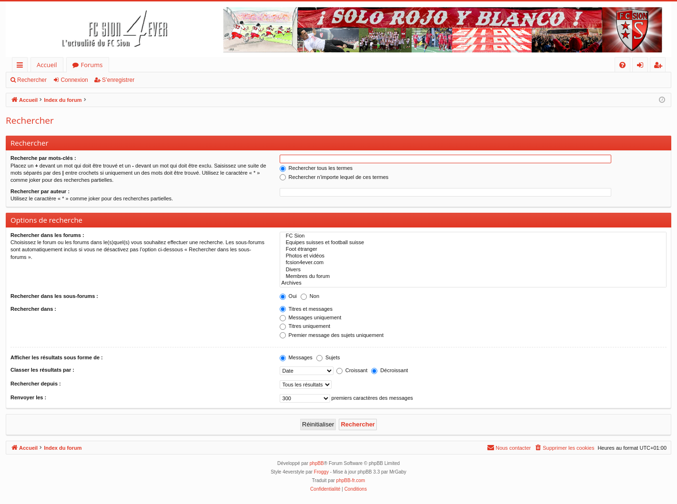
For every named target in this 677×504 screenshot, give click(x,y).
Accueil (47, 64)
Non (310, 296)
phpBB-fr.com (350, 480)
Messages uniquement (311, 317)
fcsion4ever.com (473, 262)
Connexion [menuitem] (642, 66)
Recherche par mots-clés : (43, 158)
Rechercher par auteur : (40, 191)
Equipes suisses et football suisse (473, 242)
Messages (296, 357)
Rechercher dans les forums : (47, 235)
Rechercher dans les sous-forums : (54, 296)
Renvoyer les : (28, 397)
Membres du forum (473, 276)
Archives (473, 283)
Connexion (74, 80)
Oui (288, 296)
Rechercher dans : (33, 309)
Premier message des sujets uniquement (332, 335)
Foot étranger (473, 249)
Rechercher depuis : (35, 383)
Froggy (321, 471)
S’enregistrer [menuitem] (660, 66)
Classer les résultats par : (42, 370)
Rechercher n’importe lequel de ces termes (334, 177)
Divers (473, 270)
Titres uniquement (305, 326)
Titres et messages (306, 309)
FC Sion (473, 236)
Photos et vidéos (473, 256)
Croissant (352, 370)
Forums (92, 64)
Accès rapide (21, 66)
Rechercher (32, 80)
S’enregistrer (118, 80)
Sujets (328, 357)
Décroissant (389, 370)
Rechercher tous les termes (316, 168)
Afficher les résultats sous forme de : (56, 357)
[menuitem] (622, 65)
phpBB (317, 463)
